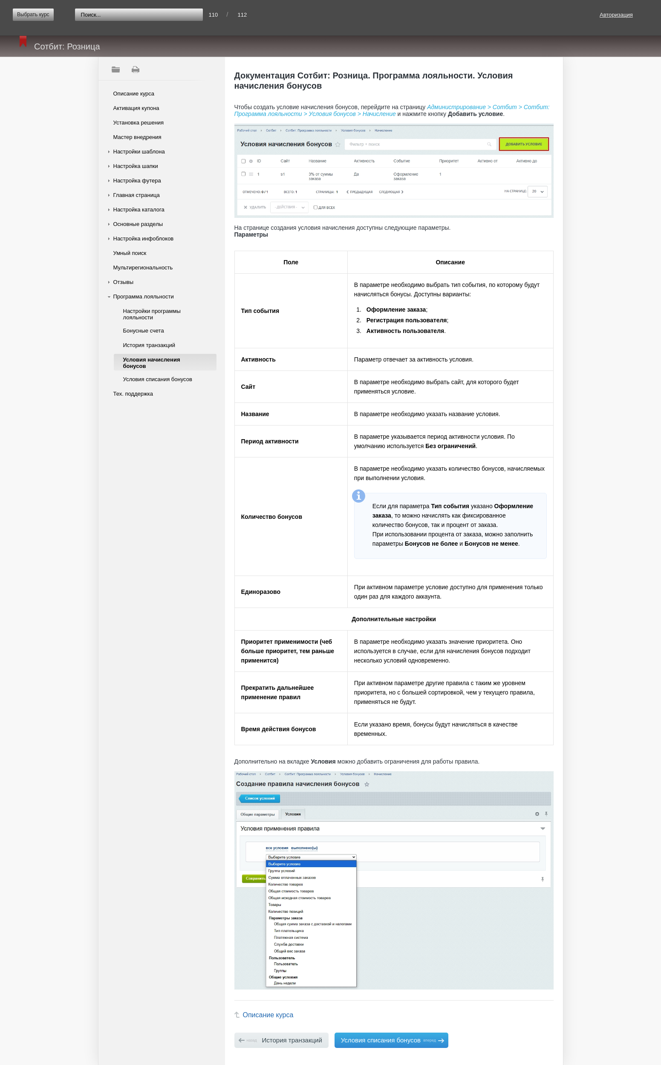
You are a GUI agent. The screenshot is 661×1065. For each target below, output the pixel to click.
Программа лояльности (143, 296)
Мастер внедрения (137, 137)
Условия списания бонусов (157, 379)
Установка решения (138, 122)
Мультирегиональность (143, 267)
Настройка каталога (139, 209)
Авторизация (616, 15)
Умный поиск (130, 253)
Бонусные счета (143, 330)
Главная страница (136, 195)
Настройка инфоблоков (143, 238)
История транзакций (149, 345)
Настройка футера (137, 180)
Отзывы (123, 282)
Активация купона (136, 108)
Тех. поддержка (133, 394)
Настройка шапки (135, 166)
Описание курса (134, 93)
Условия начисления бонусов (151, 362)
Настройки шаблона (139, 151)
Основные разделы (138, 224)
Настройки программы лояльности (152, 314)
